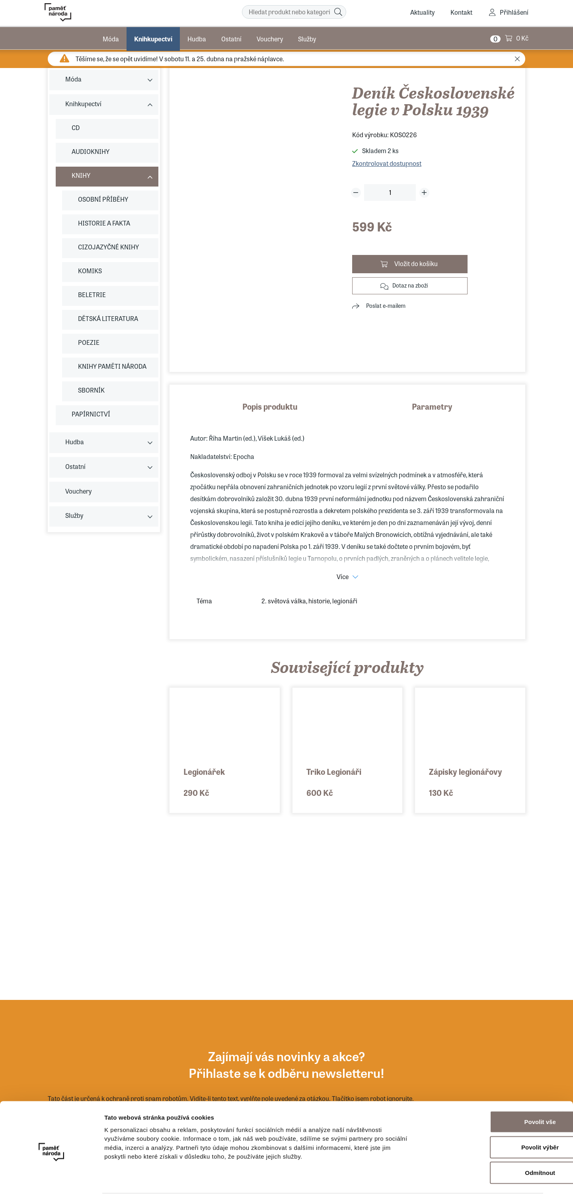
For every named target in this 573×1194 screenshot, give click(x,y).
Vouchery (270, 37)
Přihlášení (514, 12)
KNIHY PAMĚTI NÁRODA (112, 366)
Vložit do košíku (416, 263)
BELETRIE (92, 294)
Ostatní (231, 37)
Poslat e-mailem (385, 305)
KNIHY (81, 175)
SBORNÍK (91, 390)
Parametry (432, 406)
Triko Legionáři (333, 771)
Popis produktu (270, 406)
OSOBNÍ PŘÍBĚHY (103, 199)
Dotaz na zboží (410, 285)
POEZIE (88, 342)
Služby (307, 37)
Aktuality (422, 12)
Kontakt (461, 12)
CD (76, 127)
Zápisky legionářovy (465, 771)
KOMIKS (90, 270)
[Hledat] (338, 12)
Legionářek (204, 771)
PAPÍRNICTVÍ (91, 413)
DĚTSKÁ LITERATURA (108, 318)
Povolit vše (486, 1090)
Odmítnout (486, 1141)
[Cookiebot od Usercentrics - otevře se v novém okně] (51, 1178)
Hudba (196, 37)
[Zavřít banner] (560, 1082)
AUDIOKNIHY (90, 151)
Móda (111, 37)
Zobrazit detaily (420, 1178)
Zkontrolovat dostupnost (386, 163)
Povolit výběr (486, 1116)
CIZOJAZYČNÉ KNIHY (108, 246)
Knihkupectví (153, 37)
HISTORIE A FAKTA (104, 223)
